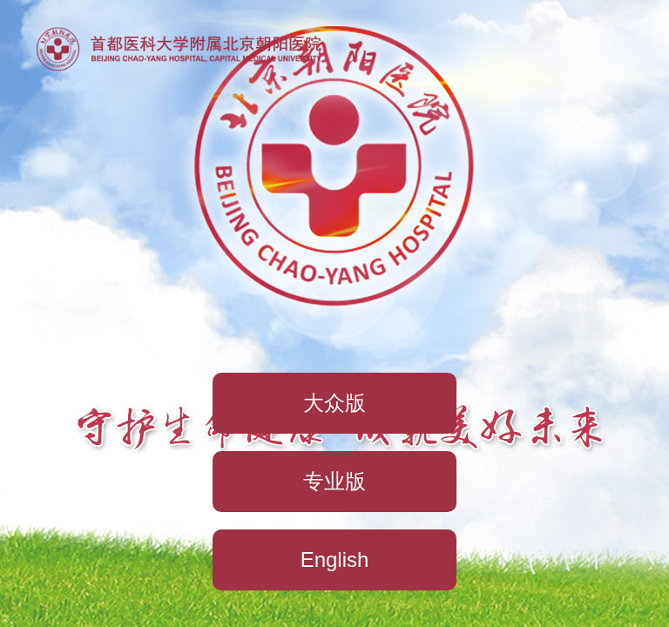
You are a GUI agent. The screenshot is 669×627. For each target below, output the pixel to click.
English (335, 559)
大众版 (334, 403)
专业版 (334, 481)
